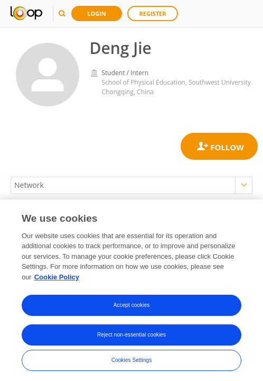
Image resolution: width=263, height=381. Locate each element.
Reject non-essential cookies (131, 340)
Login (96, 13)
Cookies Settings (131, 366)
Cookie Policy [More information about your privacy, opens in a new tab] (56, 282)
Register (152, 13)
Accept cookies (132, 311)
